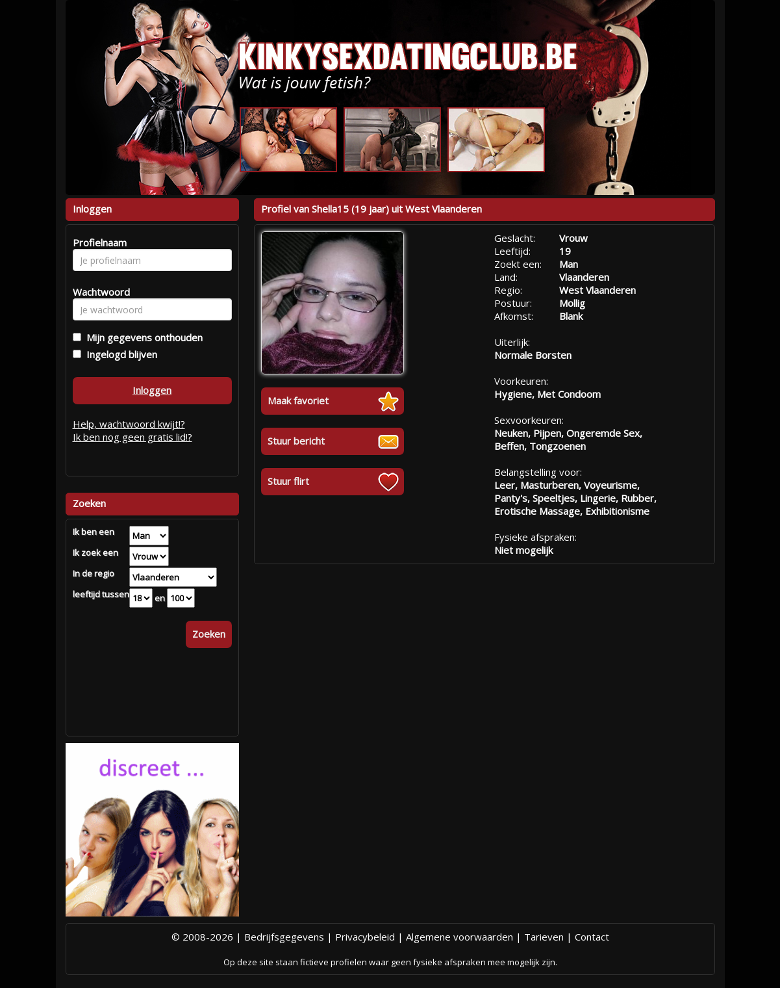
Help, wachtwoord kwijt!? (129, 423)
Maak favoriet (298, 400)
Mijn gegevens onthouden (142, 337)
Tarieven (544, 936)
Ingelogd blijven (119, 354)
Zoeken (208, 633)
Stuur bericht (296, 440)
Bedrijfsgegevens (284, 936)
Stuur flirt (288, 481)
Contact (592, 936)
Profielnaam (98, 242)
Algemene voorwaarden (459, 936)
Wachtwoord (98, 291)
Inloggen (151, 390)
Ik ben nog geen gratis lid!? (132, 436)
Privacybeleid (365, 936)
